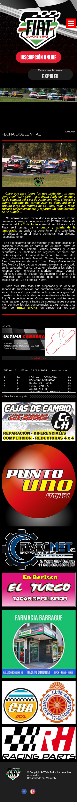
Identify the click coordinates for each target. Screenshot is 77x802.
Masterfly (51, 778)
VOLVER (6, 326)
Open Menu (71, 23)
